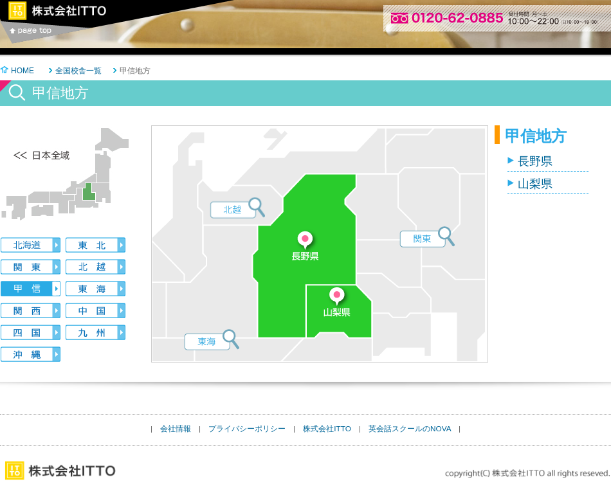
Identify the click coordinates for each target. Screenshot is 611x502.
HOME (22, 70)
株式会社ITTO (327, 428)
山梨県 (535, 183)
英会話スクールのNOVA (410, 428)
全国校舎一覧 (78, 70)
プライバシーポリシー (247, 428)
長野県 (535, 161)
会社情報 (175, 428)
